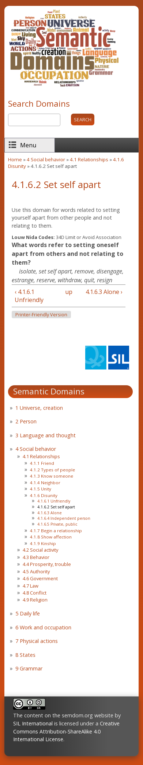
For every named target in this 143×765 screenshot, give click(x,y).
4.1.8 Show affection (51, 537)
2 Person (26, 421)
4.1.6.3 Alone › (104, 292)
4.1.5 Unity (40, 489)
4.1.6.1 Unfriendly (53, 501)
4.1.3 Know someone (51, 476)
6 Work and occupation (43, 627)
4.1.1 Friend (42, 463)
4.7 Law (30, 585)
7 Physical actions (36, 640)
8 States (25, 654)
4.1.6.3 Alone (49, 512)
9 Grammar (28, 668)
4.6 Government (40, 578)
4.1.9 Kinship (43, 543)
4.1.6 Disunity (43, 495)
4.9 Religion (35, 599)
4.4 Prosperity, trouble (47, 564)
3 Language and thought (45, 435)
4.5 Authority (36, 571)
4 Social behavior (46, 159)
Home (15, 159)
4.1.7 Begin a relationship (56, 530)
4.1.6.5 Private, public (57, 524)
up (67, 292)
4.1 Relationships (89, 159)
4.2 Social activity (40, 550)
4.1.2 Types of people (52, 469)
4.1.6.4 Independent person (63, 518)
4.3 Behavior (36, 557)
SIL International (33, 723)
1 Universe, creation (39, 407)
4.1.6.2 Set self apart (56, 507)
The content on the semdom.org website (63, 715)
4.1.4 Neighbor (45, 482)
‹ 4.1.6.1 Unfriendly (29, 296)
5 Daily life (27, 613)
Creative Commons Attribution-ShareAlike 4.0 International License (66, 731)
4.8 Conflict (34, 592)
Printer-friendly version (41, 315)
